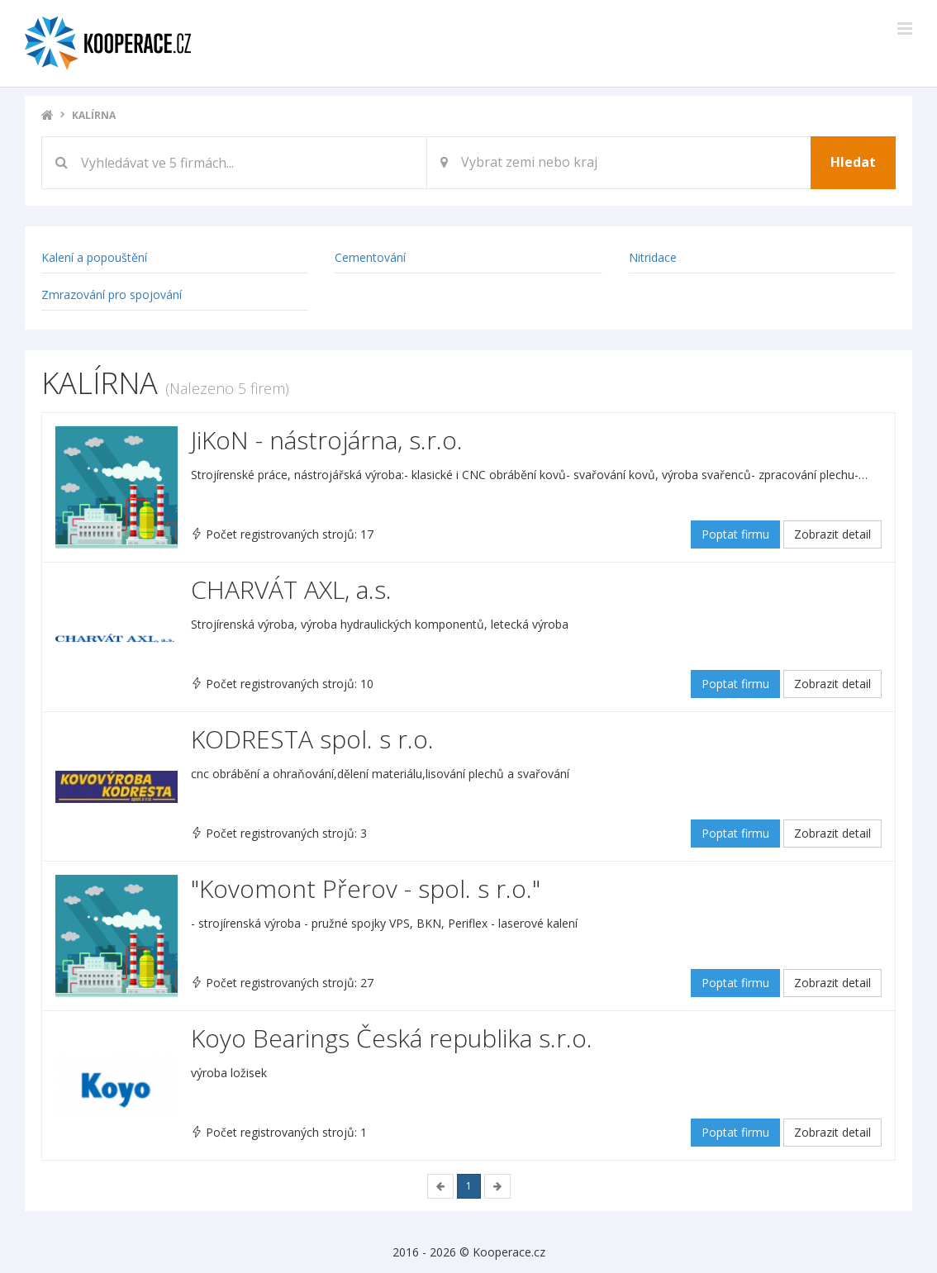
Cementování (370, 257)
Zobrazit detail (832, 534)
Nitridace (653, 257)
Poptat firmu (735, 534)
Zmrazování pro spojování (111, 294)
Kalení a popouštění (94, 257)
